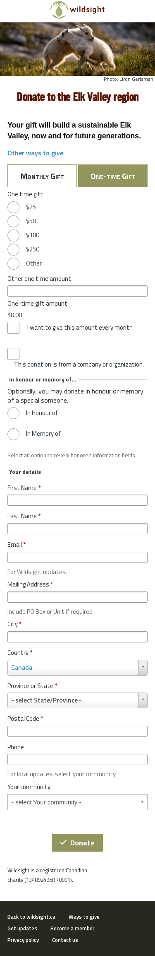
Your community (28, 787)
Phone (15, 747)
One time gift (25, 194)
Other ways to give (35, 153)
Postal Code (25, 718)
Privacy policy (23, 940)
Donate (77, 842)
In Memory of (43, 433)
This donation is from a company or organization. (79, 364)
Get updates (22, 928)
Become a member (72, 928)
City (14, 624)
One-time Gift (113, 175)
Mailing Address (30, 584)
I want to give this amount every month (80, 327)
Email (16, 544)
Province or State (32, 685)
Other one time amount (39, 278)
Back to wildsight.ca (31, 917)
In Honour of (42, 413)
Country (19, 652)
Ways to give (84, 917)
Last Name (24, 516)
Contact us (65, 940)
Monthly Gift (42, 175)
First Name (24, 487)
